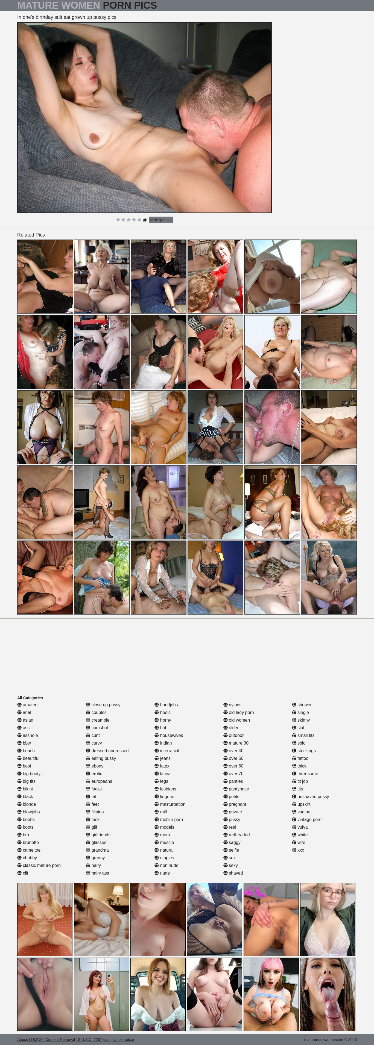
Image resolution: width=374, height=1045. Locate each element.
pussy (231, 819)
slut (298, 727)
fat (91, 796)
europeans (99, 781)
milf (160, 812)
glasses (96, 842)
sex (229, 857)
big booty (28, 773)
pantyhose (236, 789)
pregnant (234, 804)
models (164, 827)
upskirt (301, 804)
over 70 (233, 773)
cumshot (97, 727)
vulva (300, 827)
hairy (93, 865)
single (300, 712)
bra (23, 835)
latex (161, 766)
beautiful (28, 758)
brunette (28, 842)
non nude (166, 865)
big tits (26, 781)
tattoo (300, 758)
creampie (97, 720)
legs (161, 781)
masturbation (169, 804)
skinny (301, 720)
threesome (305, 773)
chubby (27, 857)
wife (298, 842)
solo (299, 743)
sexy (230, 865)
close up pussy (103, 704)
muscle (164, 842)
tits (297, 789)
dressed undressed (107, 750)
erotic (94, 773)
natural (163, 850)
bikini (25, 789)
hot (160, 727)
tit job (300, 781)
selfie (231, 850)
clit (22, 873)
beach (26, 750)
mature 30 (236, 743)
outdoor (233, 735)
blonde (26, 804)
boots (25, 827)
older (231, 727)
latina (162, 773)
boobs (26, 819)
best (24, 766)
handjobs (166, 704)
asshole (27, 735)
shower (302, 704)
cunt (93, 735)
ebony (94, 766)
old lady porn (238, 712)
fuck (93, 819)
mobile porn (168, 819)
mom (162, 835)
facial (94, 789)
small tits (303, 735)
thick (299, 766)
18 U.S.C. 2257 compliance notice (105, 1039)
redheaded (236, 835)
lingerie (164, 796)
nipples (164, 857)
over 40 (233, 750)
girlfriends (98, 835)
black (25, 796)
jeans (162, 758)
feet (92, 804)
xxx (298, 850)
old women (236, 720)
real (229, 827)
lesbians (165, 789)
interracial (166, 750)
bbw (24, 743)
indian (163, 743)
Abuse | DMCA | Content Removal (46, 1039)
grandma (97, 850)
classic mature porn (39, 865)
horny (162, 720)
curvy (94, 743)
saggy (232, 842)
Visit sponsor (161, 220)
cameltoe (28, 850)
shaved (233, 873)
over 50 (233, 758)
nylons (232, 704)
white (300, 835)
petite (231, 796)
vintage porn (307, 819)
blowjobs (28, 812)
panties (233, 781)
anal (24, 712)
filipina (95, 812)
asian (25, 720)
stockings (304, 750)
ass (23, 727)
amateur (28, 704)
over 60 (233, 766)
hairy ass (97, 873)
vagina (301, 812)
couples (96, 712)
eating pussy (101, 758)
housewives (168, 735)
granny (95, 857)
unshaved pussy (310, 796)
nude (162, 873)
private (232, 812)
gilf (91, 827)
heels (162, 712)
